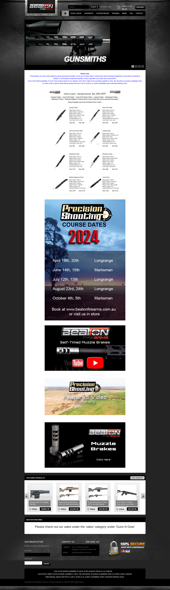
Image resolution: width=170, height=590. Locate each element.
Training (115, 13)
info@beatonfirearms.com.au (81, 552)
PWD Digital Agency (77, 582)
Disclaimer (59, 582)
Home (65, 13)
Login (109, 7)
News (124, 13)
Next (143, 496)
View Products (137, 477)
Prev (26, 496)
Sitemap (67, 582)
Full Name (28, 551)
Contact (139, 13)
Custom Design (102, 13)
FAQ (131, 13)
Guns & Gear (76, 13)
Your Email (28, 559)
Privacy (51, 582)
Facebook (97, 7)
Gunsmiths (88, 13)
